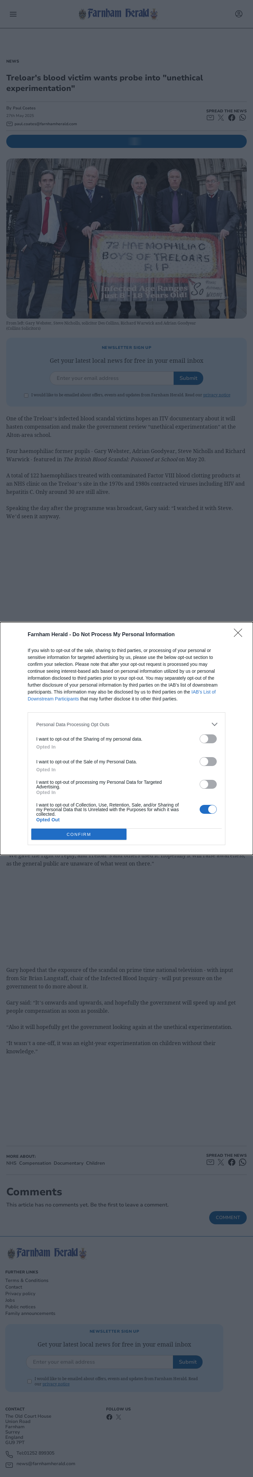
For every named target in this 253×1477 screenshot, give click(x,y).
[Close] (240, 635)
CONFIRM (79, 834)
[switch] (208, 738)
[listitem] (126, 724)
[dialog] (126, 738)
